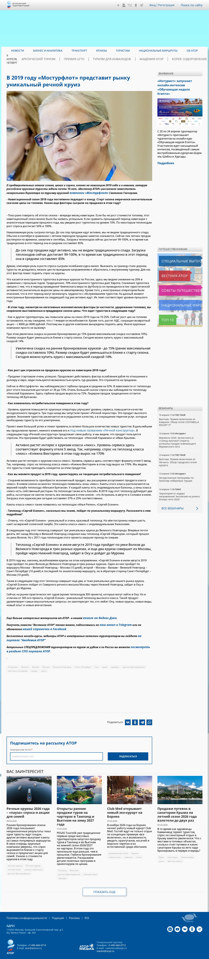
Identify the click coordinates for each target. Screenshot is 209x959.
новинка (128, 851)
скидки (34, 665)
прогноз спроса (174, 855)
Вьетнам (74, 864)
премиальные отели (118, 847)
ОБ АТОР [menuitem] (192, 50)
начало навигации (33, 863)
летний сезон (14, 863)
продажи (116, 661)
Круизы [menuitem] (101, 50)
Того (97, 661)
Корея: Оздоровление (186, 59)
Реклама (67, 911)
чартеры (62, 872)
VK (131, 5)
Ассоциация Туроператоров (21, 4)
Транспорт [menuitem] (79, 50)
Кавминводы (187, 851)
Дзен (119, 5)
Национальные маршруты (176, 298)
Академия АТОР (155, 59)
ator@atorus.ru (33, 941)
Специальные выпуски (174, 254)
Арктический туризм (61, 59)
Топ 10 (164, 313)
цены (44, 665)
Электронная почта (20, 743)
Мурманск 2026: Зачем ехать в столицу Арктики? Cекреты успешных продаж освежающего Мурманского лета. (178, 435)
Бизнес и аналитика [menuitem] (47, 50)
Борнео (135, 847)
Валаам (25, 661)
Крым (161, 851)
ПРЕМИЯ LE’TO (90, 59)
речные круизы (15, 859)
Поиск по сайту (192, 5)
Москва (46, 661)
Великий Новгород (62, 661)
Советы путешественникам (176, 283)
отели (139, 851)
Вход (153, 5)
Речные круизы (33, 859)
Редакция (52, 911)
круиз (105, 661)
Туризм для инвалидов (122, 59)
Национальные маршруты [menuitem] (158, 50)
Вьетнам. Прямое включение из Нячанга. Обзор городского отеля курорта (178, 455)
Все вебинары (171, 501)
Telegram (142, 5)
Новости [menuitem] (17, 50)
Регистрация (167, 5)
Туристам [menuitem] (123, 50)
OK (136, 5)
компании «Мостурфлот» (87, 192)
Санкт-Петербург (83, 661)
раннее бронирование (135, 661)
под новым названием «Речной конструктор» (99, 429)
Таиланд (62, 864)
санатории (173, 851)
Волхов (35, 661)
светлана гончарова (17, 665)
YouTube (124, 5)
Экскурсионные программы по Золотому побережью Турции (176, 472)
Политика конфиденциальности (24, 911)
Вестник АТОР (168, 268)
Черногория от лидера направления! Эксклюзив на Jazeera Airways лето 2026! (179, 489)
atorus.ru (172, 956)
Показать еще (105, 886)
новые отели (114, 851)
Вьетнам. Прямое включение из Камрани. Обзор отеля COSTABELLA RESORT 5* (179, 415)
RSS (79, 911)
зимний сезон (90, 868)
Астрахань (13, 661)
